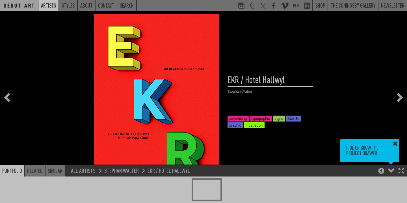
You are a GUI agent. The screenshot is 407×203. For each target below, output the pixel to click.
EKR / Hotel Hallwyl (169, 170)
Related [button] (35, 170)
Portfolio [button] (12, 170)
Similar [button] (55, 170)
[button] (401, 171)
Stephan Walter (121, 170)
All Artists (83, 170)
